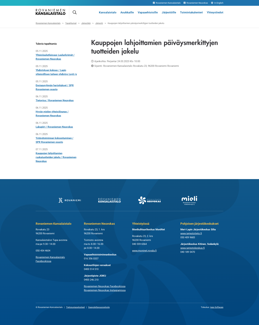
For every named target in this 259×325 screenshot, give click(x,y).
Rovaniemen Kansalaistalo (167, 3)
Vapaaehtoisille (148, 12)
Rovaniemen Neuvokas (196, 3)
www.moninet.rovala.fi (144, 250)
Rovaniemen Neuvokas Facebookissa (104, 286)
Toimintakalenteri (191, 12)
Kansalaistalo (107, 12)
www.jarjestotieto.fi (191, 233)
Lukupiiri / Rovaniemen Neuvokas (54, 126)
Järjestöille (169, 12)
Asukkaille (127, 12)
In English (217, 3)
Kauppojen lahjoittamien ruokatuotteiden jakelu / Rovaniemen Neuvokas (56, 157)
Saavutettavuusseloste (99, 307)
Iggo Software (216, 307)
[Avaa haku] (74, 12)
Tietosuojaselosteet (75, 307)
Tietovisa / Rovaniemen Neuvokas (55, 100)
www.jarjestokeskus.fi (192, 248)
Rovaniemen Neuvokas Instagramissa (105, 290)
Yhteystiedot (215, 12)
